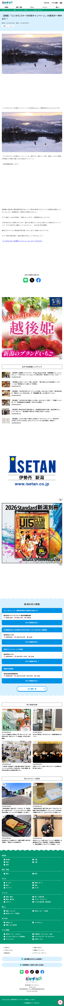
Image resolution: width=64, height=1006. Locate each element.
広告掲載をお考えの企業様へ (33, 959)
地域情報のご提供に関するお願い (33, 965)
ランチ (37, 888)
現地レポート (39, 883)
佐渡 (7, 865)
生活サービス (39, 939)
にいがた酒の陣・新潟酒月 (43, 902)
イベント (44, 7)
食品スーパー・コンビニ (13, 934)
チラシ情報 (55, 3)
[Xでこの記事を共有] (32, 282)
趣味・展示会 (10, 899)
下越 (36, 859)
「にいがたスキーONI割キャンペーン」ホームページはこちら (22, 241)
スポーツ (8, 902)
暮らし (57, 7)
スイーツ (8, 888)
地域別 (6, 7)
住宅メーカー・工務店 (41, 911)
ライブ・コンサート (41, 899)
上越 (36, 862)
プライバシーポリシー (40, 953)
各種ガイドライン (39, 950)
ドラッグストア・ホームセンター (45, 936)
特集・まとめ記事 (11, 925)
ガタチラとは (8, 950)
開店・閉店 (19, 7)
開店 (7, 874)
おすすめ (46, 3)
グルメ (32, 7)
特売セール (9, 922)
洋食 (36, 885)
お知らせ (7, 947)
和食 (7, 885)
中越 (4, 26)
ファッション (10, 939)
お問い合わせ (38, 947)
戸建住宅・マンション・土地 (43, 934)
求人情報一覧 (32, 689)
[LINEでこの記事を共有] (25, 282)
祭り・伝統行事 (39, 897)
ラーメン (8, 883)
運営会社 (7, 953)
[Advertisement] (32, 91)
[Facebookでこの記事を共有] (38, 282)
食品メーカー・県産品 (12, 913)
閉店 (36, 874)
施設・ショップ (10, 911)
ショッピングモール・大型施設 (15, 936)
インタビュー (39, 922)
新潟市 (8, 859)
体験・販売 (9, 897)
